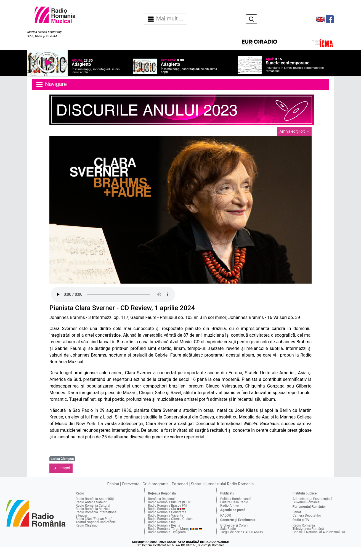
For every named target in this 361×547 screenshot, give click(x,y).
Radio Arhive (229, 505)
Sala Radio (228, 529)
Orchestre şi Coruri (234, 525)
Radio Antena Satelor (91, 502)
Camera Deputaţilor (307, 515)
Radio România (304, 525)
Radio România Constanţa (167, 512)
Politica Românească (235, 499)
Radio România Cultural (93, 505)
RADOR (225, 515)
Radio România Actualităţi (95, 499)
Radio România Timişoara (167, 532)
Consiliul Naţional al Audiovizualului (319, 532)
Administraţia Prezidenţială (312, 499)
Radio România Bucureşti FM (169, 502)
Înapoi (61, 468)
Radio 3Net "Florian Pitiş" (94, 519)
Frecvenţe (130, 484)
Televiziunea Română (308, 529)
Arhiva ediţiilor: (293, 131)
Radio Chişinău (87, 525)
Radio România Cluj (162, 509)
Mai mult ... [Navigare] (165, 19)
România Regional (161, 499)
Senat (297, 512)
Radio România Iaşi (162, 522)
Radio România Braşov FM (167, 505)
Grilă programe (155, 484)
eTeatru (81, 515)
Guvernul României (306, 502)
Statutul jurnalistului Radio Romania (222, 484)
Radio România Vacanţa (165, 515)
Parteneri (180, 484)
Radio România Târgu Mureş (168, 529)
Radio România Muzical (93, 509)
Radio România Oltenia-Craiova (170, 519)
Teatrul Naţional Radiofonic (96, 522)
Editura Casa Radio (234, 502)
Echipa (113, 484)
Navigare (51, 84)
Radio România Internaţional (96, 512)
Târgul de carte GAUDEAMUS (241, 532)
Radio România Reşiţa (164, 525)
